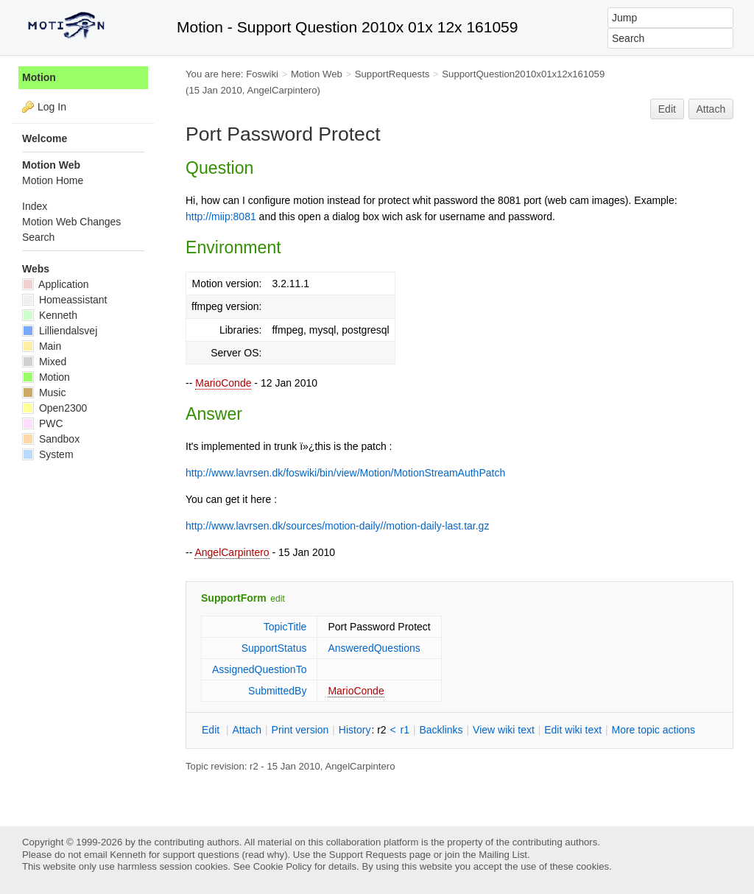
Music (44, 392)
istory (355, 730)
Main (41, 346)
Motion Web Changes (71, 222)
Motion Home (52, 180)
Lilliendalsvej (59, 331)
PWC (42, 423)
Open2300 (54, 408)
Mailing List (503, 854)
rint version (300, 730)
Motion (39, 77)
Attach (711, 109)
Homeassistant (64, 300)
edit (277, 599)
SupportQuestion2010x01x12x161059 (523, 74)
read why (264, 854)
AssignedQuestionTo (259, 669)
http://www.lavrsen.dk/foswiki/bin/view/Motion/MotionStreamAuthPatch (345, 473)
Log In (52, 107)
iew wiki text (504, 730)
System (48, 454)
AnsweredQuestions (374, 648)
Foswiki (262, 74)
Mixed (44, 361)
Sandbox (51, 439)
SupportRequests (392, 74)
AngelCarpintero (231, 552)
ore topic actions (653, 730)
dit (212, 730)
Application (55, 284)
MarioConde (223, 383)
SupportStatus (274, 648)
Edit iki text (573, 730)
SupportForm (234, 598)
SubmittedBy (277, 691)
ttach (246, 730)
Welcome (44, 138)
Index (34, 206)
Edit (667, 109)
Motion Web (316, 74)
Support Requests (367, 854)
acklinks (440, 730)
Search (38, 237)
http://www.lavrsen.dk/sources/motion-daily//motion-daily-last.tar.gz (337, 526)
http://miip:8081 (221, 216)
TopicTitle (285, 627)
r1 (405, 730)
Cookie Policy (282, 866)
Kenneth (49, 315)
